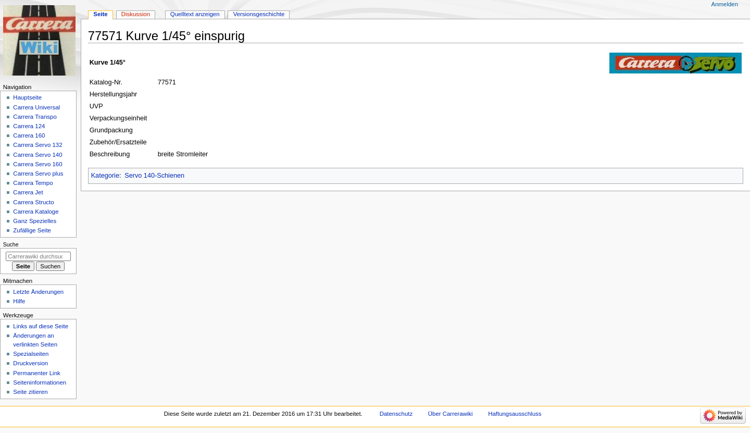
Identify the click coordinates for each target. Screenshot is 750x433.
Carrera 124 (29, 126)
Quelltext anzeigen (195, 14)
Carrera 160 (29, 135)
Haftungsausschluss (514, 414)
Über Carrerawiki (450, 414)
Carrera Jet (28, 192)
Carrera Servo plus (38, 173)
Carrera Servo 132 (37, 145)
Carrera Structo (33, 202)
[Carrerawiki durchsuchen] (38, 256)
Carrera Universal (36, 107)
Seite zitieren (30, 392)
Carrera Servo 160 (37, 164)
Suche (11, 244)
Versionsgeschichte (259, 14)
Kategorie (105, 175)
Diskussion (135, 14)
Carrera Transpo (34, 117)
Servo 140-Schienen (154, 175)
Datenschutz (396, 414)
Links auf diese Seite (40, 326)
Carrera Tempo (33, 183)
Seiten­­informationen (39, 382)
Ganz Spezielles (34, 221)
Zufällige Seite (32, 230)
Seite (100, 14)
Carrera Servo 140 (37, 155)
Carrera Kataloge (35, 211)
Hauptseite (27, 97)
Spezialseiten (30, 354)
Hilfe (19, 301)
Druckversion (30, 363)
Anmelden (725, 4)
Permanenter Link (36, 373)
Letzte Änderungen (38, 292)
